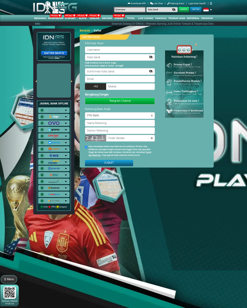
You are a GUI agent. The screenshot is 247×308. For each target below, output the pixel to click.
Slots (82, 18)
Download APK (137, 3)
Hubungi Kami (176, 3)
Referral (193, 18)
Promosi (207, 18)
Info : (38, 23)
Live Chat (156, 3)
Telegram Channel (120, 101)
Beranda (40, 18)
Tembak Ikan (176, 18)
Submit (109, 163)
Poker (119, 18)
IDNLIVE (95, 18)
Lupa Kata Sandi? (197, 3)
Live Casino (145, 18)
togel (131, 18)
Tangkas (161, 18)
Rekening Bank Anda (97, 109)
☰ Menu (9, 279)
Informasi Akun (94, 43)
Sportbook (55, 18)
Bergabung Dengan (96, 94)
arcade (107, 18)
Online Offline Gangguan (54, 207)
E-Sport (70, 18)
